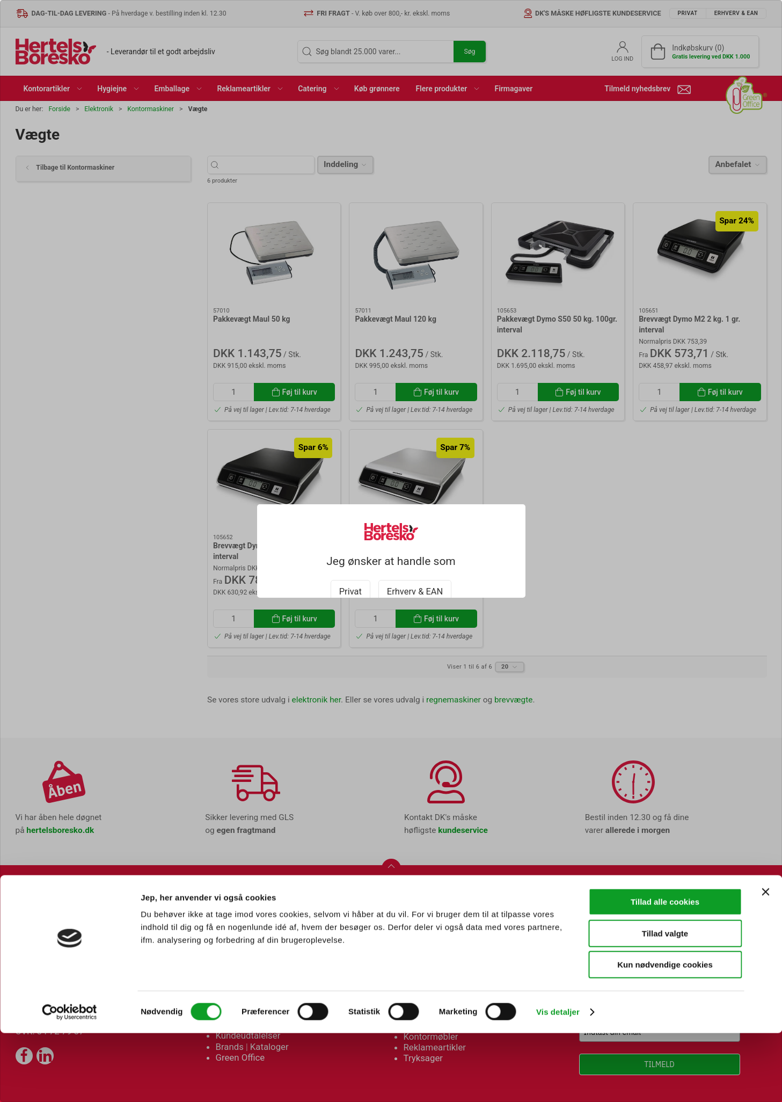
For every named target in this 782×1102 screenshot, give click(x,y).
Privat (350, 579)
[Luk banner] (765, 961)
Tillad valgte (665, 1002)
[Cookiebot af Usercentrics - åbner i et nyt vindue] (69, 1081)
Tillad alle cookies (665, 970)
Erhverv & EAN (415, 579)
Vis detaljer (558, 1080)
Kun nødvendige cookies (665, 1033)
